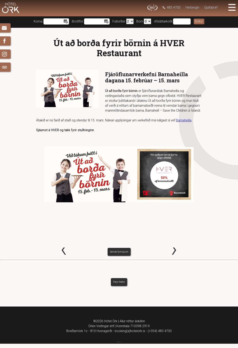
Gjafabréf (211, 7)
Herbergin (192, 7)
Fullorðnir (118, 21)
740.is (119, 346)
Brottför (77, 21)
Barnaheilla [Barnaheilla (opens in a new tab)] (183, 120)
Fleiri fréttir (119, 286)
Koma (38, 21)
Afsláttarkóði (163, 21)
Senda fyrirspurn (119, 256)
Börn (139, 21)
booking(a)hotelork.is (130, 335)
